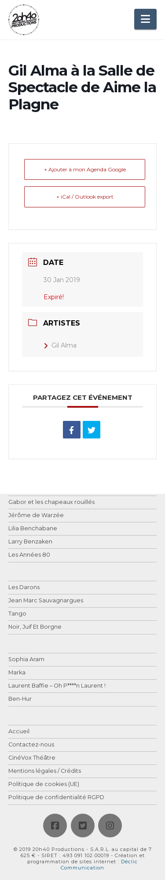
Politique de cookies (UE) (43, 784)
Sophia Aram (26, 660)
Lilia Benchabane (32, 529)
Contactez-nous (31, 745)
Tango (17, 614)
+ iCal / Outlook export (85, 196)
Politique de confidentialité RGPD (56, 797)
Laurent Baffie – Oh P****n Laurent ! (57, 686)
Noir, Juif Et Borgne (35, 627)
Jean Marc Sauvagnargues (45, 601)
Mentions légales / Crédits (44, 771)
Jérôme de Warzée (36, 515)
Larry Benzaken (30, 542)
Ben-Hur (20, 699)
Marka (17, 673)
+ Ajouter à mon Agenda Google (85, 169)
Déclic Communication (99, 864)
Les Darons (24, 587)
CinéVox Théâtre (31, 758)
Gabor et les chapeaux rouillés (51, 502)
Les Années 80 (29, 555)
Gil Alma (60, 345)
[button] (145, 19)
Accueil (18, 732)
